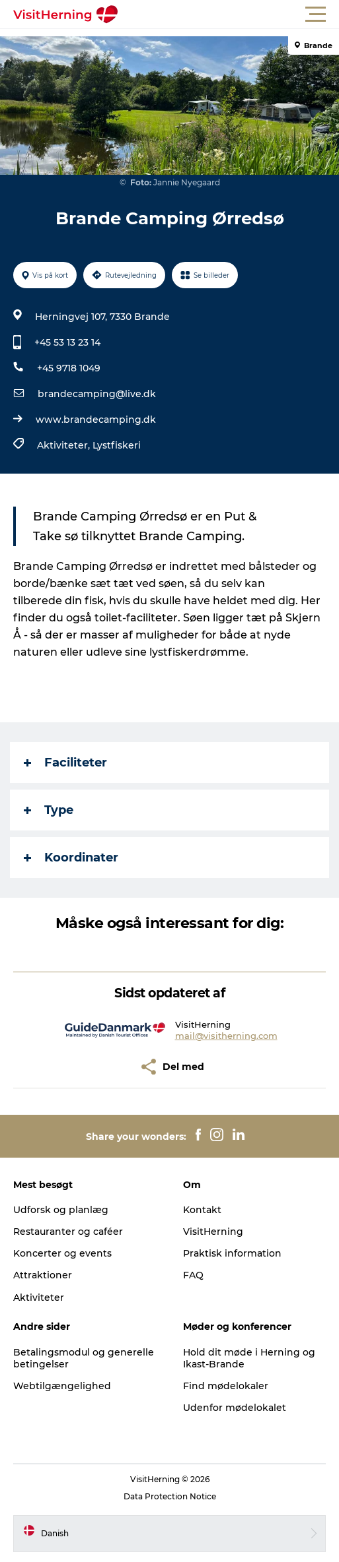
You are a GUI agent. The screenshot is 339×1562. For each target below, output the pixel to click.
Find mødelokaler (225, 1386)
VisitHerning (213, 1231)
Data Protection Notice (170, 1496)
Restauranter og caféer (68, 1231)
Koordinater (71, 857)
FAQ (193, 1275)
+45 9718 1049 (68, 368)
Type (48, 810)
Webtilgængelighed (62, 1386)
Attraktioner (42, 1275)
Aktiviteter (38, 1297)
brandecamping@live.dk (97, 394)
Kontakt (202, 1210)
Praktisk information (232, 1253)
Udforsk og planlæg (60, 1210)
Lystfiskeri (117, 445)
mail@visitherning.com (226, 1035)
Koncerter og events (62, 1253)
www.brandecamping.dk (96, 419)
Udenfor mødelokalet (234, 1408)
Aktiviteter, (65, 445)
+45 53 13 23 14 (67, 342)
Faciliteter (65, 762)
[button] (229, 14)
